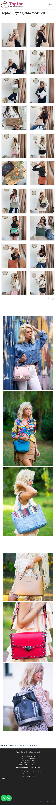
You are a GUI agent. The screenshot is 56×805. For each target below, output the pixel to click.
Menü (51, 5)
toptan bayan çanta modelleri (15, 745)
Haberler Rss (50, 801)
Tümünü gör (50, 299)
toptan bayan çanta (31, 745)
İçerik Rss (43, 801)
